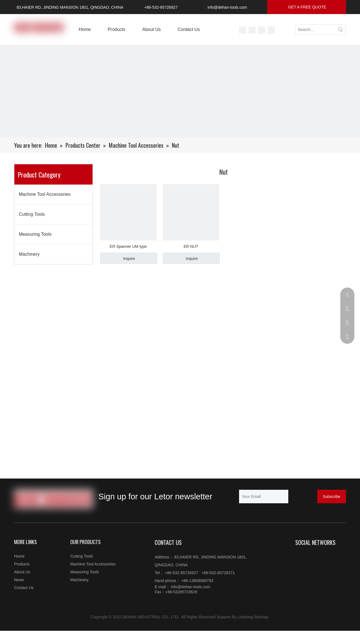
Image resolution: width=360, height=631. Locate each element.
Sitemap (261, 617)
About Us (22, 572)
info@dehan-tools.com (227, 7)
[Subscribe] (331, 496)
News (19, 580)
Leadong (245, 617)
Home (19, 556)
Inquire (129, 258)
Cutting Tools (32, 214)
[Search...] (316, 29)
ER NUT (191, 246)
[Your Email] (263, 496)
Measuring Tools (35, 234)
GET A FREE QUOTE (306, 7)
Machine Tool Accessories (45, 194)
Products (22, 564)
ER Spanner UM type (128, 246)
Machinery (29, 254)
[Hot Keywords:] (341, 29)
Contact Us (23, 587)
